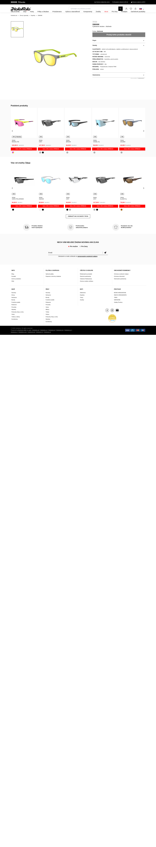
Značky (82, 305)
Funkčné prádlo (16, 308)
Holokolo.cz (43, 336)
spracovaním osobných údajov (87, 262)
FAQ (13, 287)
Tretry (81, 303)
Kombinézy (15, 325)
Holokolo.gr (47, 338)
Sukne (47, 320)
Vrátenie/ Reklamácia (86, 284)
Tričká (47, 317)
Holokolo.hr (39, 338)
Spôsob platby (50, 279)
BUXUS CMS (22, 336)
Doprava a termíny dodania (53, 282)
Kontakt (14, 282)
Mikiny (47, 315)
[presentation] (12, 136)
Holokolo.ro (67, 336)
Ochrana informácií (119, 282)
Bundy (13, 305)
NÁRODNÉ (117, 305)
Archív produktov (16, 284)
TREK (115, 303)
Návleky (14, 315)
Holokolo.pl (51, 336)
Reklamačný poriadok (86, 279)
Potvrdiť (105, 258)
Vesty (13, 320)
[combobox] (141, 9)
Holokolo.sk (35, 336)
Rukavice (14, 310)
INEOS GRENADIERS (120, 301)
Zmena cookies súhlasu (86, 287)
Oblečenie (83, 298)
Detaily (95, 51)
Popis (94, 46)
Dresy (13, 301)
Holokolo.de (31, 338)
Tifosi (94, 27)
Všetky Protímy (118, 308)
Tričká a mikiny (16, 322)
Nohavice (14, 303)
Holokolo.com (23, 338)
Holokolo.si (14, 338)
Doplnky (82, 301)
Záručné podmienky (85, 282)
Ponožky (14, 313)
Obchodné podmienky (120, 284)
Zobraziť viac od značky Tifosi (78, 222)
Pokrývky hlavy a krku (18, 317)
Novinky (14, 298)
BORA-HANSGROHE (120, 298)
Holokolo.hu (59, 336)
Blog (13, 279)
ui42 (30, 336)
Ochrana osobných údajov (121, 279)
